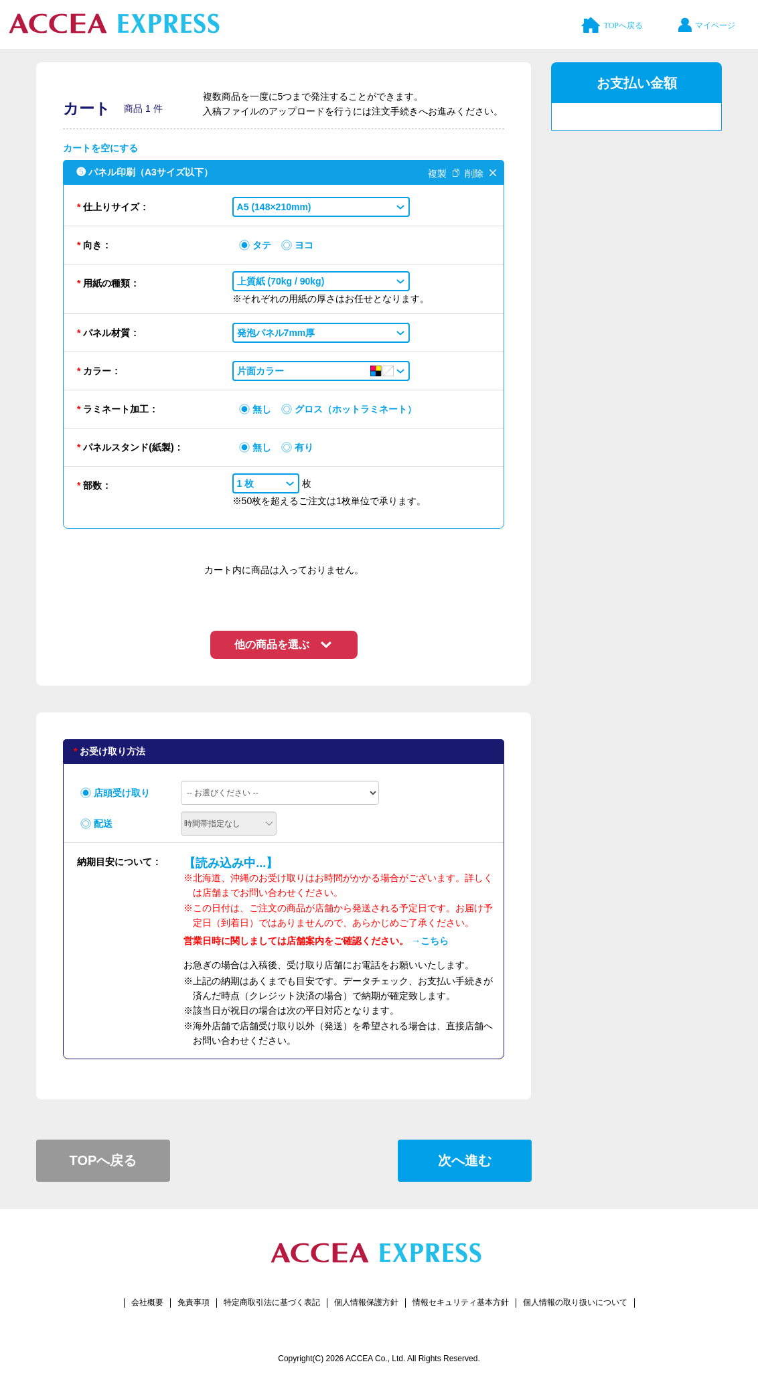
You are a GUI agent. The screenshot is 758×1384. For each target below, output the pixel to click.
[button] (321, 207)
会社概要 (147, 1302)
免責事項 (193, 1302)
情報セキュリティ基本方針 (460, 1302)
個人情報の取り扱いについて (575, 1302)
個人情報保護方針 (366, 1302)
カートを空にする (100, 148)
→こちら (430, 940)
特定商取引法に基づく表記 (272, 1302)
